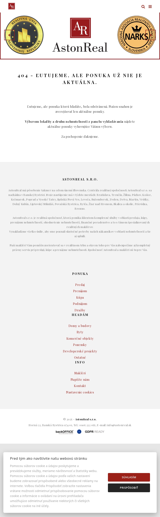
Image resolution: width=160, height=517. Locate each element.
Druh (87, 68)
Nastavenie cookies (80, 404)
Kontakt (80, 398)
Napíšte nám (80, 391)
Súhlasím (129, 477)
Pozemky (80, 356)
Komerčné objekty (80, 350)
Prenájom (80, 303)
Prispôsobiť (129, 487)
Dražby (80, 322)
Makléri (80, 385)
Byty (80, 344)
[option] (80, 34)
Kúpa (80, 309)
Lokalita (14, 68)
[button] (9, 35)
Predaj (80, 296)
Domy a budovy (80, 337)
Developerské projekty (80, 363)
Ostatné (80, 369)
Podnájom (80, 315)
